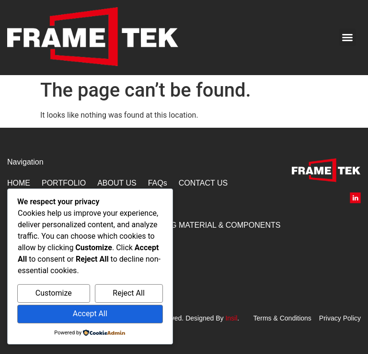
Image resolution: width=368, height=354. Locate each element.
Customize (53, 293)
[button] (347, 37)
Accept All (90, 313)
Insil (231, 318)
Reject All (128, 293)
